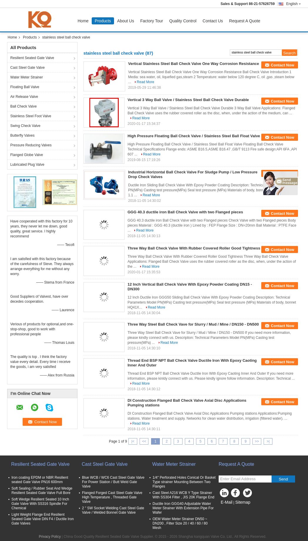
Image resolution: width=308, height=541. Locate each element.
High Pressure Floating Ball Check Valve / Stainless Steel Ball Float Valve (194, 136)
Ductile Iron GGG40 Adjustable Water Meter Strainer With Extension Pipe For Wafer (183, 508)
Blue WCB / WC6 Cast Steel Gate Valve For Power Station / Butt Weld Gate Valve (113, 481)
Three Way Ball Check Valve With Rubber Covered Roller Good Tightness (194, 248)
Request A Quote (244, 21)
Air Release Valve (24, 97)
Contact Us (212, 21)
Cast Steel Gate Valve (27, 68)
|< (132, 441)
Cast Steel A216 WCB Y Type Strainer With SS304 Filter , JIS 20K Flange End (183, 495)
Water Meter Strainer (26, 77)
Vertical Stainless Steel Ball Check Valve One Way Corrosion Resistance (193, 63)
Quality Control (183, 21)
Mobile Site (229, 509)
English (293, 4)
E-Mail (226, 502)
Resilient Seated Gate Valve (32, 58)
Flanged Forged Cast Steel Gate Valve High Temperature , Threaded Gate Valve (112, 497)
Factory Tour (151, 21)
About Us (125, 21)
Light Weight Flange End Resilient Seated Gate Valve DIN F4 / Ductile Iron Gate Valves (42, 518)
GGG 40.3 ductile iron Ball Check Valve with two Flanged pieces (185, 212)
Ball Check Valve (23, 106)
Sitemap (242, 502)
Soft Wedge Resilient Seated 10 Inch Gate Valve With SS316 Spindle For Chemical (40, 503)
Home (83, 21)
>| (268, 441)
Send (283, 479)
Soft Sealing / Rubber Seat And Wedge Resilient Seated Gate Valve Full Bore (41, 490)
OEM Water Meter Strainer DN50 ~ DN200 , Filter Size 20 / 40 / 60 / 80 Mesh (180, 523)
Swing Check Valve (25, 126)
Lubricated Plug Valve (27, 165)
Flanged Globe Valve (26, 155)
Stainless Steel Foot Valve (30, 116)
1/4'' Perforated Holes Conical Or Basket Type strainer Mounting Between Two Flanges (184, 481)
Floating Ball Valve (24, 87)
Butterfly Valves (22, 135)
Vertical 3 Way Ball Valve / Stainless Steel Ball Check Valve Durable (188, 100)
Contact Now (282, 65)
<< (144, 441)
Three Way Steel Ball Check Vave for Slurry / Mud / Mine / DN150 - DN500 (193, 324)
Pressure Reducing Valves (31, 145)
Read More (145, 82)
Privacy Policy (50, 537)
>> (257, 441)
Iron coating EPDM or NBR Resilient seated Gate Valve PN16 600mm (39, 479)
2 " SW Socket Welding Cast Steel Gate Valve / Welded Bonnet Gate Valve (113, 510)
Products (103, 21)
